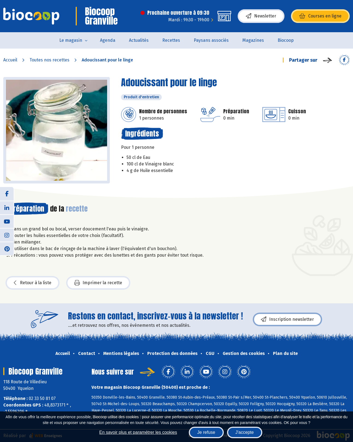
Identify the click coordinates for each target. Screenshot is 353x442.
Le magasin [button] (70, 40)
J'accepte (245, 432)
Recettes (171, 40)
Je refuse (206, 432)
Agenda (107, 40)
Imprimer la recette (98, 283)
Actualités (139, 40)
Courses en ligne (320, 16)
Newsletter (261, 16)
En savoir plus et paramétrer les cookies (138, 432)
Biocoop (286, 40)
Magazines (253, 40)
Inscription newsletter (287, 319)
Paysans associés (211, 40)
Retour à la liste (32, 283)
